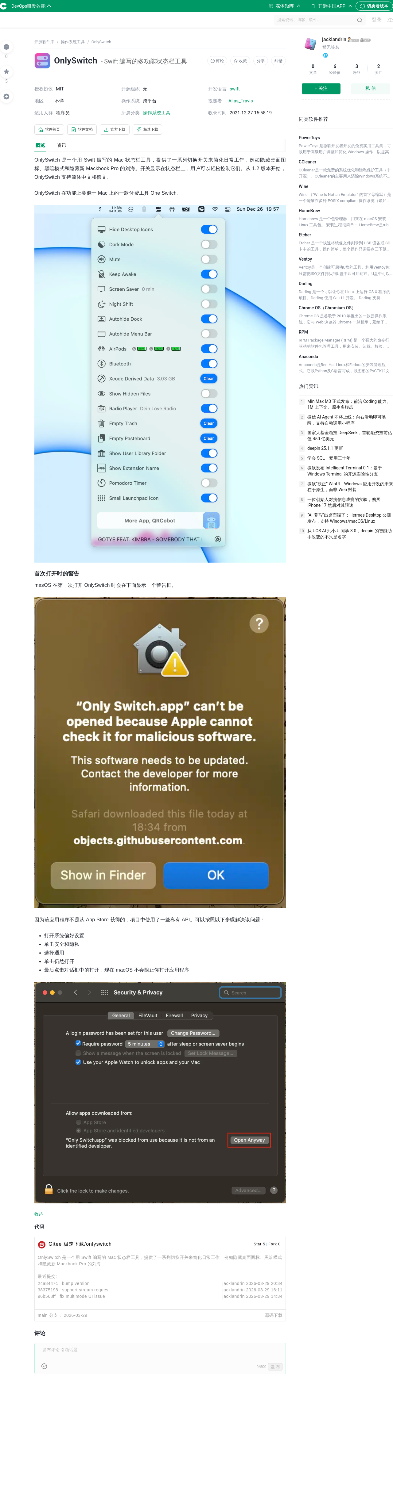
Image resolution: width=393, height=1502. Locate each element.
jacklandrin (234, 1284)
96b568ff (47, 1297)
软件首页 (52, 130)
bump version (76, 1284)
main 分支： (50, 1316)
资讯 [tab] (61, 146)
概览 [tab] (40, 146)
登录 (373, 20)
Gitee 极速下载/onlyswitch (80, 1245)
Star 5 (259, 1245)
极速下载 (164, 130)
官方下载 (126, 130)
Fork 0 (274, 1245)
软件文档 (89, 130)
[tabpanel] (160, 770)
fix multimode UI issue (82, 1297)
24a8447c (48, 1284)
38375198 (48, 1291)
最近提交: (47, 1277)
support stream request (86, 1291)
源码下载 (273, 1316)
